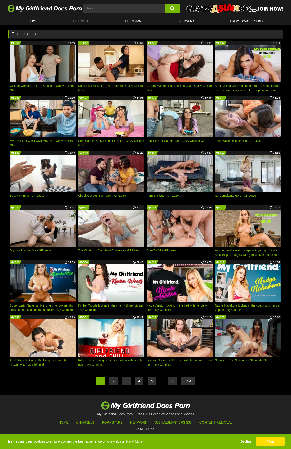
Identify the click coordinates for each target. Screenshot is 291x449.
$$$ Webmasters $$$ (173, 422)
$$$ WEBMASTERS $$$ (246, 21)
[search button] (172, 8)
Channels (85, 422)
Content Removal (216, 422)
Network (186, 21)
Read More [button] (134, 441)
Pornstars (134, 21)
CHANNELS (81, 21)
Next (187, 381)
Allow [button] (270, 441)
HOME (32, 21)
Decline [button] (246, 441)
